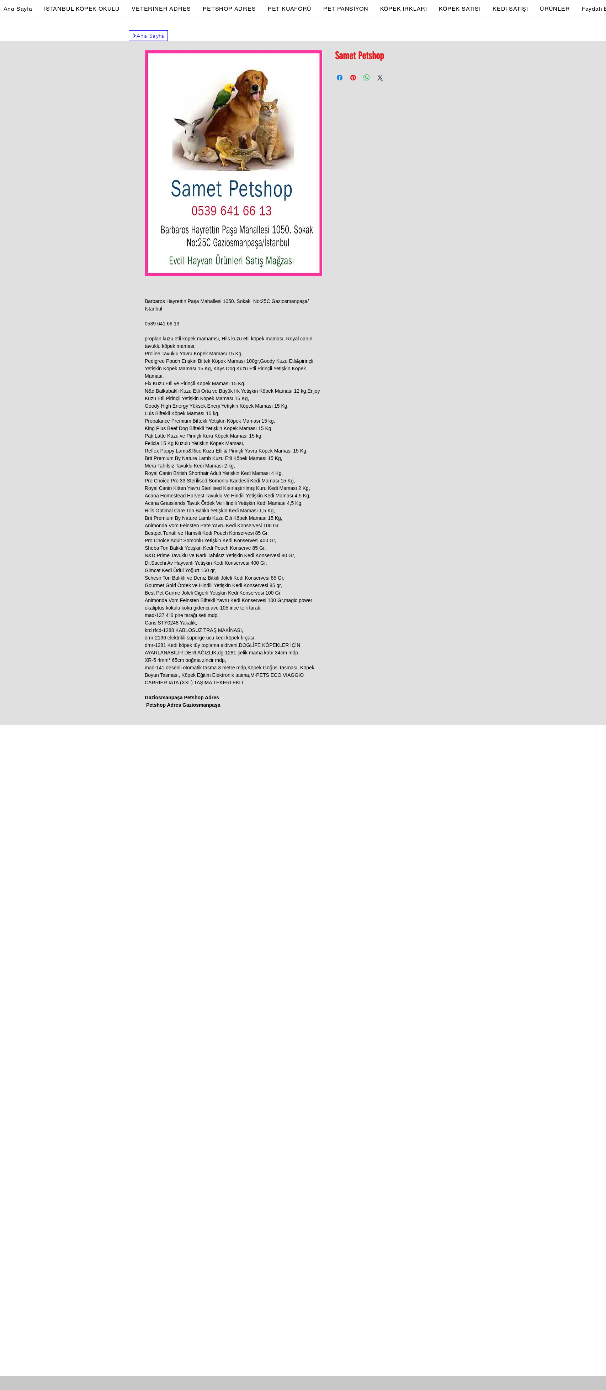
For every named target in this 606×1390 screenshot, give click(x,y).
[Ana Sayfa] (148, 35)
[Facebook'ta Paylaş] (339, 77)
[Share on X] (380, 77)
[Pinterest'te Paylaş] (353, 77)
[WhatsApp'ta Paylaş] (366, 77)
